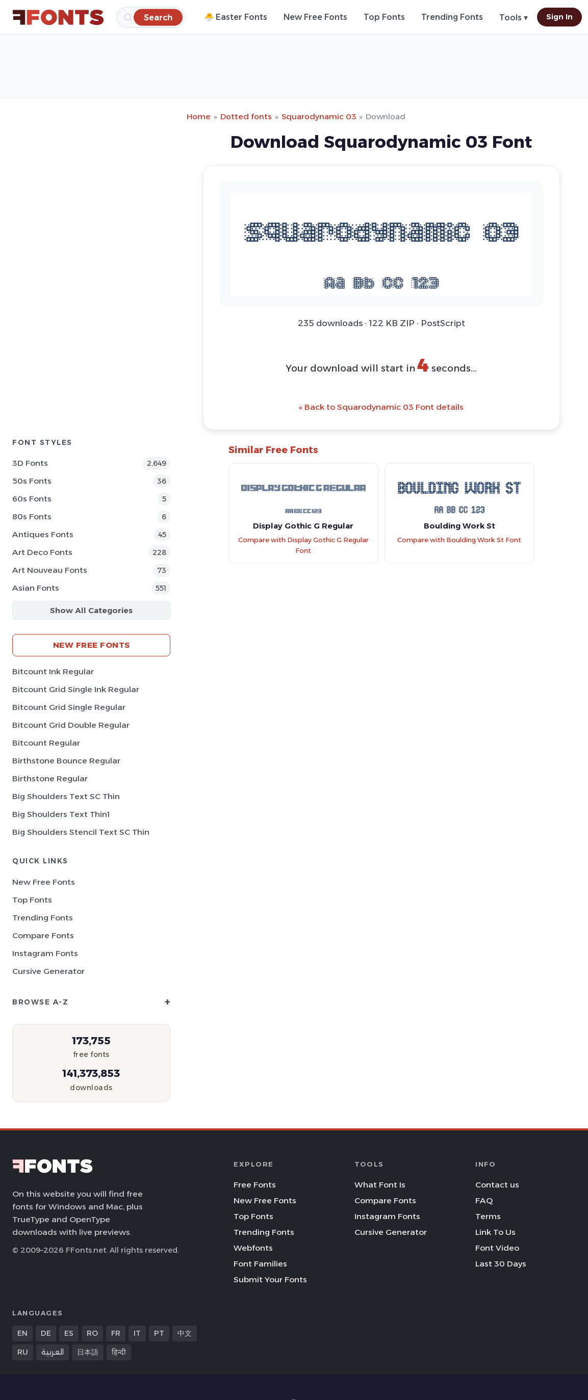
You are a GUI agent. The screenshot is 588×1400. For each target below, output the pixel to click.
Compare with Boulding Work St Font (459, 540)
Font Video (497, 1248)
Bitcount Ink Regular (53, 671)
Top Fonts (384, 17)
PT (159, 1333)
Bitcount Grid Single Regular (68, 707)
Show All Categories (91, 610)
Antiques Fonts (42, 534)
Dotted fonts (246, 116)
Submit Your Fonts (270, 1279)
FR (115, 1333)
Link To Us (495, 1232)
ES (68, 1333)
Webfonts (253, 1248)
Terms (488, 1216)
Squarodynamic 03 (319, 116)
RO (92, 1333)
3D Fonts (30, 463)
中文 (184, 1333)
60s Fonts (32, 499)
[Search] (158, 17)
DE (46, 1333)
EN (22, 1333)
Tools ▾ (513, 17)
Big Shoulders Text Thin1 (61, 814)
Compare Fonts (43, 935)
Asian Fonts (35, 588)
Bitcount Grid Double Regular (71, 725)
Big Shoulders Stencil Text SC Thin (80, 832)
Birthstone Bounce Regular (66, 760)
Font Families (260, 1264)
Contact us (497, 1185)
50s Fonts (32, 481)
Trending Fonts (452, 17)
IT (137, 1333)
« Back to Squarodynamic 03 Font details (381, 407)
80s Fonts (32, 516)
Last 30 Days (500, 1264)
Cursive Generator (48, 971)
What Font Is (379, 1185)
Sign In (559, 16)
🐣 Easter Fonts (235, 17)
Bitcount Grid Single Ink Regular (75, 689)
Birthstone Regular (50, 778)
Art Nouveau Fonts (49, 570)
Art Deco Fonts (42, 552)
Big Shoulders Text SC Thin (66, 796)
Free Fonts (255, 1185)
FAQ (484, 1200)
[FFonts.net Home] (58, 17)
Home (199, 116)
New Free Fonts (315, 17)
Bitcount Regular (46, 743)
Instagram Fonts (45, 953)
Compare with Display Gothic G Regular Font (303, 545)
